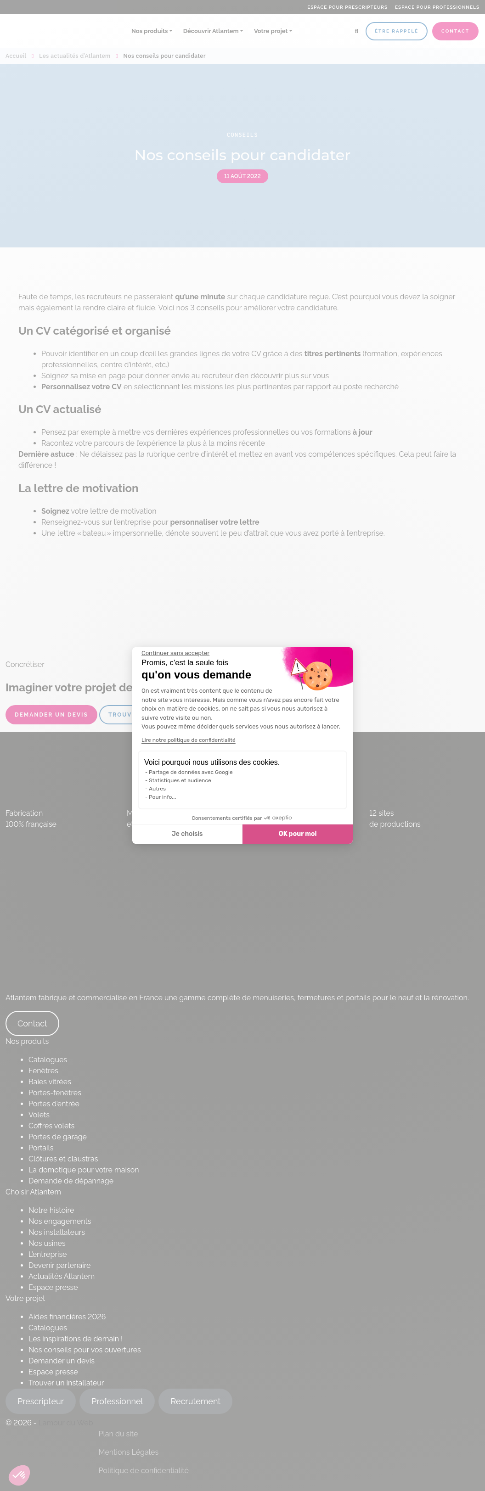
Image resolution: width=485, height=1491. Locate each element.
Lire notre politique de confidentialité (188, 740)
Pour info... (162, 797)
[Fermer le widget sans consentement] (175, 653)
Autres (157, 788)
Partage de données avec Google (191, 772)
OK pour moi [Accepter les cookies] (298, 834)
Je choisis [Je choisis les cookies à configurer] (187, 834)
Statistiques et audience (180, 780)
